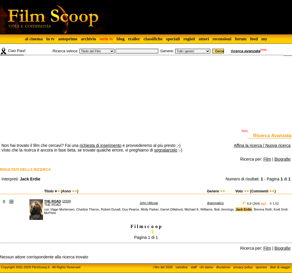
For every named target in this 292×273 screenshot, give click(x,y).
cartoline (181, 267)
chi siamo (206, 267)
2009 (66, 201)
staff (194, 267)
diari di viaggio (280, 267)
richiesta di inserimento (100, 145)
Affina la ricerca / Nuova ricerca (262, 145)
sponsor (261, 267)
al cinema (34, 38)
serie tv (106, 38)
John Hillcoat (149, 203)
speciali (173, 38)
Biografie (282, 159)
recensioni (222, 38)
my (264, 38)
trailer (134, 38)
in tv (50, 38)
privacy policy (243, 267)
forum (240, 38)
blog (121, 38)
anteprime (67, 38)
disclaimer (223, 267)
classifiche (153, 38)
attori (204, 38)
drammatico (215, 203)
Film (267, 159)
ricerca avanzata (245, 51)
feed (254, 38)
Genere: (167, 51)
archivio (88, 38)
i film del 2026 (163, 267)
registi (189, 38)
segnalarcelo (165, 150)
